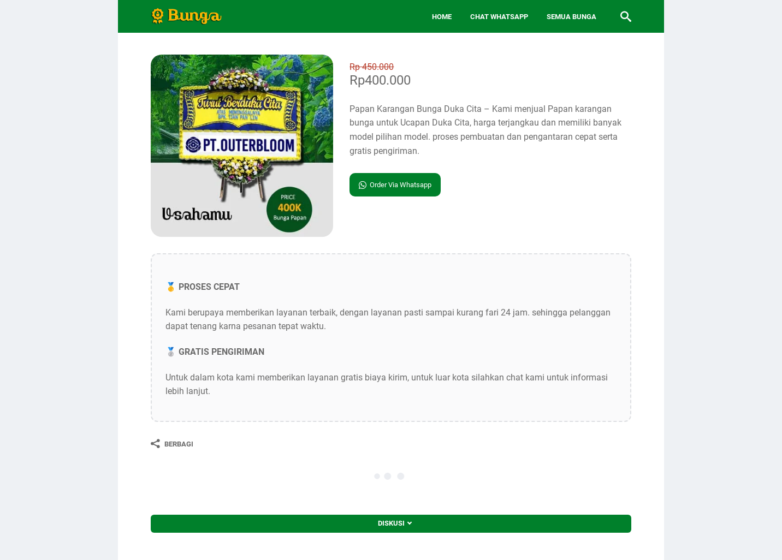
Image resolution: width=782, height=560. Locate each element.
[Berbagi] (172, 444)
